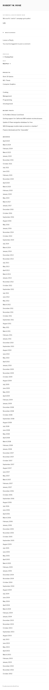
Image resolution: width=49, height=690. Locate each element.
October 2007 (7, 460)
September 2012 (8, 289)
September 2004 (8, 586)
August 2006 (7, 502)
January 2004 (7, 616)
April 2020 (6, 183)
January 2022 (7, 156)
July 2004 (6, 594)
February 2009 (8, 400)
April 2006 (6, 514)
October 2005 (7, 536)
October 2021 (7, 164)
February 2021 (7, 175)
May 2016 (6, 224)
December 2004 (8, 575)
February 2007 (8, 483)
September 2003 (8, 632)
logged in (14, 44)
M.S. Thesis (6, 80)
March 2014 (7, 247)
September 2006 (8, 498)
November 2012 (8, 282)
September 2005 (8, 540)
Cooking (5, 92)
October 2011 (7, 316)
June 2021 (6, 171)
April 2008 (6, 438)
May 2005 (6, 556)
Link (4, 23)
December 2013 (8, 255)
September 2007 (8, 464)
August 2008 (7, 422)
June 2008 (6, 430)
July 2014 (6, 244)
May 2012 (6, 301)
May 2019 (6, 198)
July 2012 (6, 293)
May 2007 (6, 476)
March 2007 (7, 479)
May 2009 (6, 392)
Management (7, 96)
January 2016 (7, 228)
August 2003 (7, 635)
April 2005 (6, 559)
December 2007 (8, 453)
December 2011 (8, 308)
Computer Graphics (9, 84)
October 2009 (7, 377)
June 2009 (6, 388)
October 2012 (7, 285)
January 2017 (7, 205)
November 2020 (8, 179)
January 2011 (7, 339)
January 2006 (7, 525)
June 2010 (6, 354)
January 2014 (7, 251)
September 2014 (8, 240)
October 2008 (7, 415)
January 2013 (7, 278)
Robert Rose (21, 15)
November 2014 (8, 232)
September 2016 (8, 217)
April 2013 (6, 270)
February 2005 (8, 567)
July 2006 (6, 506)
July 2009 (6, 384)
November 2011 (8, 312)
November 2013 (8, 259)
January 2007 (7, 487)
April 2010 (6, 361)
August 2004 (7, 590)
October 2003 (7, 628)
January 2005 (7, 571)
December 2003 (8, 620)
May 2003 (6, 647)
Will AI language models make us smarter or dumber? (20, 126)
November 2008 (8, 411)
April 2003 (6, 651)
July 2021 (6, 167)
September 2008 (8, 419)
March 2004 (7, 609)
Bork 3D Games (8, 76)
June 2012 (6, 297)
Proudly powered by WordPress (11, 686)
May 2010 (6, 358)
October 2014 (7, 236)
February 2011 (7, 335)
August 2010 (7, 350)
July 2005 (6, 548)
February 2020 (8, 190)
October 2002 (7, 674)
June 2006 (6, 510)
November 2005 (8, 533)
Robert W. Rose (12, 5)
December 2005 (8, 529)
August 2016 (7, 221)
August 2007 (7, 468)
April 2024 (6, 141)
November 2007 (8, 457)
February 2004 (8, 613)
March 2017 (7, 202)
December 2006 (8, 491)
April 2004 (6, 605)
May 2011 (6, 327)
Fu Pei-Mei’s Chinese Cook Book (13, 115)
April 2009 (6, 396)
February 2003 (8, 658)
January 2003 (7, 662)
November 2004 (8, 578)
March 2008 (7, 441)
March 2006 (7, 517)
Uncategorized (10, 32)
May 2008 (6, 434)
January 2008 (7, 449)
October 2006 (7, 495)
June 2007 (6, 472)
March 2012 (7, 304)
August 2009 (7, 380)
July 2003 (6, 639)
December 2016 (8, 209)
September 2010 (8, 346)
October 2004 (7, 582)
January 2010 (7, 365)
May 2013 (6, 266)
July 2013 (6, 263)
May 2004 (6, 601)
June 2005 (6, 552)
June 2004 (6, 597)
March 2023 (7, 152)
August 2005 (7, 544)
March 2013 (7, 274)
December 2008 (8, 407)
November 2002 (8, 670)
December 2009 (8, 369)
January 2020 (7, 194)
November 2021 (8, 160)
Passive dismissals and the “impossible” (16, 130)
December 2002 (8, 666)
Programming (7, 100)
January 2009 (7, 403)
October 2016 (7, 213)
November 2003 (8, 624)
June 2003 (6, 643)
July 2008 (6, 426)
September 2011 (8, 320)
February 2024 (8, 148)
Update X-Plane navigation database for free (18, 122)
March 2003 (7, 654)
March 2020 (7, 186)
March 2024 (7, 145)
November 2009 (8, 373)
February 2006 (8, 521)
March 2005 (7, 563)
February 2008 (8, 445)
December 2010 (8, 342)
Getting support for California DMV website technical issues (22, 118)
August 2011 (7, 323)
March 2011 (6, 331)
